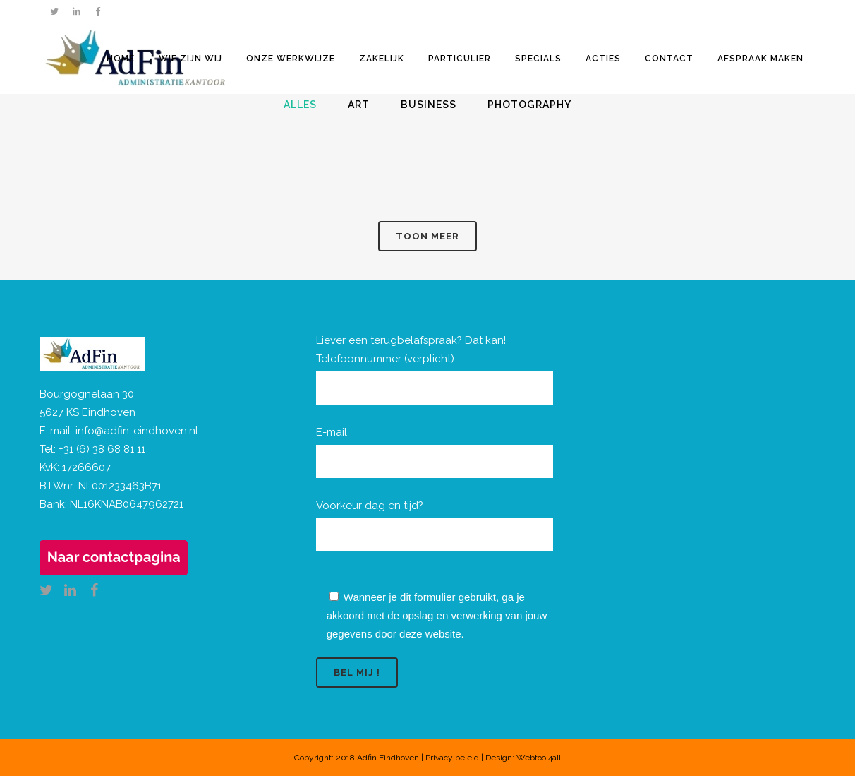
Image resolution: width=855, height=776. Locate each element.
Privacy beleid (452, 758)
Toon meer (427, 236)
